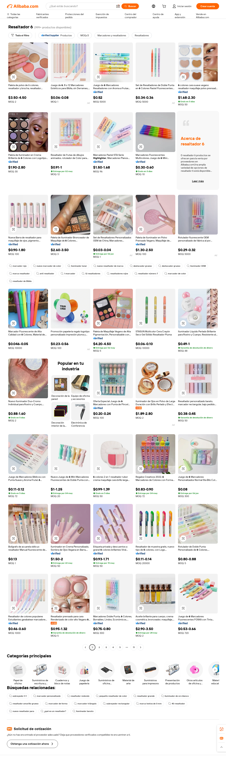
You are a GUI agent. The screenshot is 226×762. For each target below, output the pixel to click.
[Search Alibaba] (81, 6)
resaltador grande (144, 696)
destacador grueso (141, 266)
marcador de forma (56, 703)
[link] (221, 729)
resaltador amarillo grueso (23, 703)
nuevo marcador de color (47, 266)
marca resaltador (19, 273)
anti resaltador (45, 273)
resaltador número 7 (146, 273)
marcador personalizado (47, 696)
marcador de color (175, 273)
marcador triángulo (85, 703)
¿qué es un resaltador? (53, 711)
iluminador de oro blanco (175, 696)
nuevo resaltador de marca (108, 266)
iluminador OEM (196, 266)
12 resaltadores (91, 273)
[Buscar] (130, 6)
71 (134, 647)
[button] (118, 6)
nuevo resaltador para (21, 711)
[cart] (164, 6)
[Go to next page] (140, 647)
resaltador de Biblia (20, 281)
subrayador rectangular (116, 703)
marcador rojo (18, 266)
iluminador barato (83, 711)
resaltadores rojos (117, 273)
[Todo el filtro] (20, 35)
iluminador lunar (77, 266)
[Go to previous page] (85, 647)
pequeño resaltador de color (111, 696)
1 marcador (68, 273)
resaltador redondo (78, 696)
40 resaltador (176, 703)
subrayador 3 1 (18, 696)
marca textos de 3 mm (149, 703)
